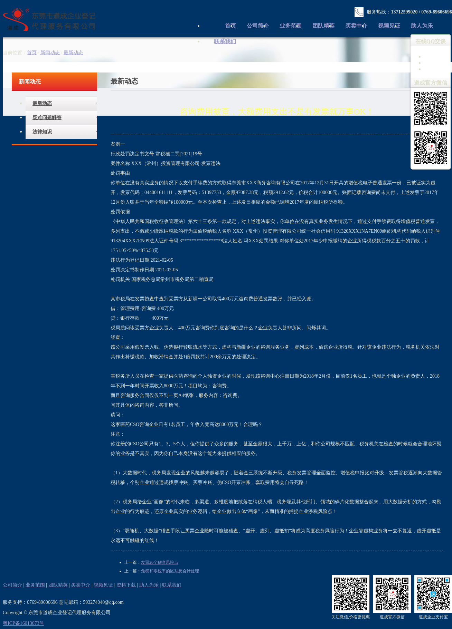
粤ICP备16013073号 (23, 623)
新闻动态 (50, 52)
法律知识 (42, 131)
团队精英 (323, 26)
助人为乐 (422, 26)
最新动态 (42, 103)
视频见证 (389, 26)
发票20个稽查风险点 (159, 562)
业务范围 (291, 26)
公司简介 (258, 26)
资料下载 (126, 585)
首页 (32, 52)
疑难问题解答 (47, 117)
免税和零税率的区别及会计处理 (170, 571)
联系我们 (225, 41)
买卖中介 (356, 26)
